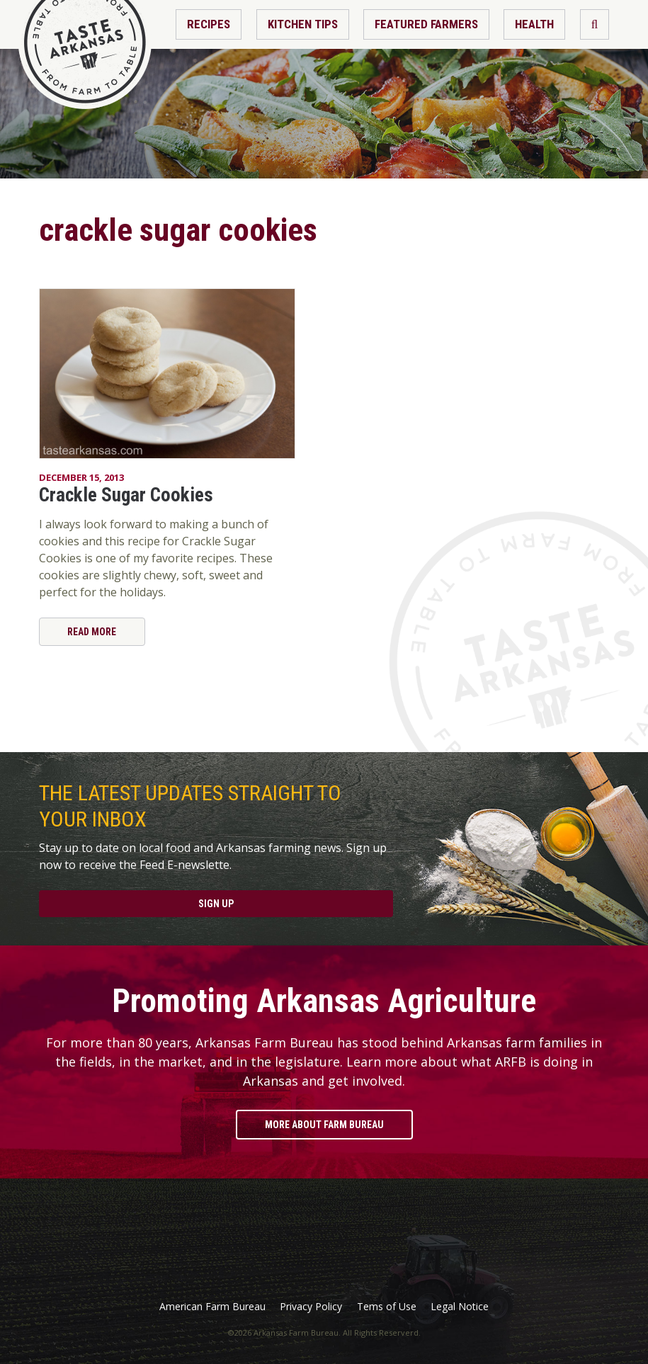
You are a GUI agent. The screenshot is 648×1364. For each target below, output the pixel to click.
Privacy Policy (311, 1306)
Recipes (208, 24)
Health (534, 24)
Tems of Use (386, 1306)
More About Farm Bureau (324, 1124)
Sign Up (216, 903)
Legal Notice (460, 1306)
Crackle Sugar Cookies (126, 495)
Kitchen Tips (303, 24)
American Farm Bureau (212, 1306)
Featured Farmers (426, 24)
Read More (91, 631)
